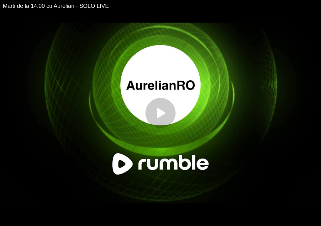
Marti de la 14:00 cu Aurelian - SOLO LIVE (56, 6)
